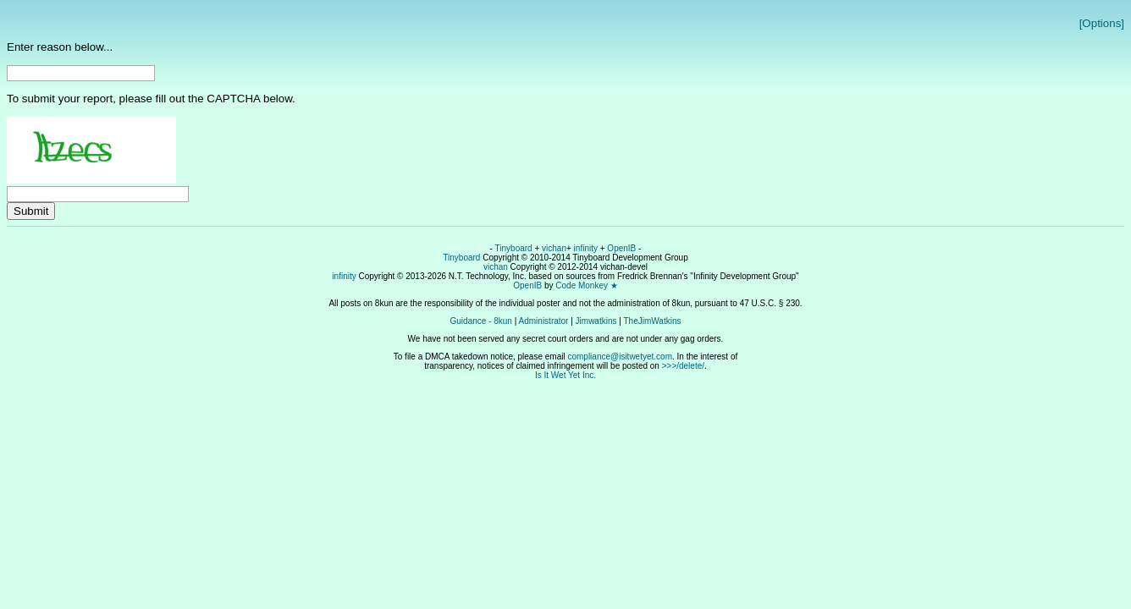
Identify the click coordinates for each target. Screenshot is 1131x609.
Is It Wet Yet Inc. (565, 375)
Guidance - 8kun (481, 321)
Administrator (544, 321)
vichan (554, 248)
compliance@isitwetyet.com (619, 356)
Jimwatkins (596, 321)
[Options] (1101, 23)
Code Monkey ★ (586, 285)
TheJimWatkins (652, 321)
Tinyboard (513, 248)
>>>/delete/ (683, 365)
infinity (586, 248)
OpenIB (621, 248)
